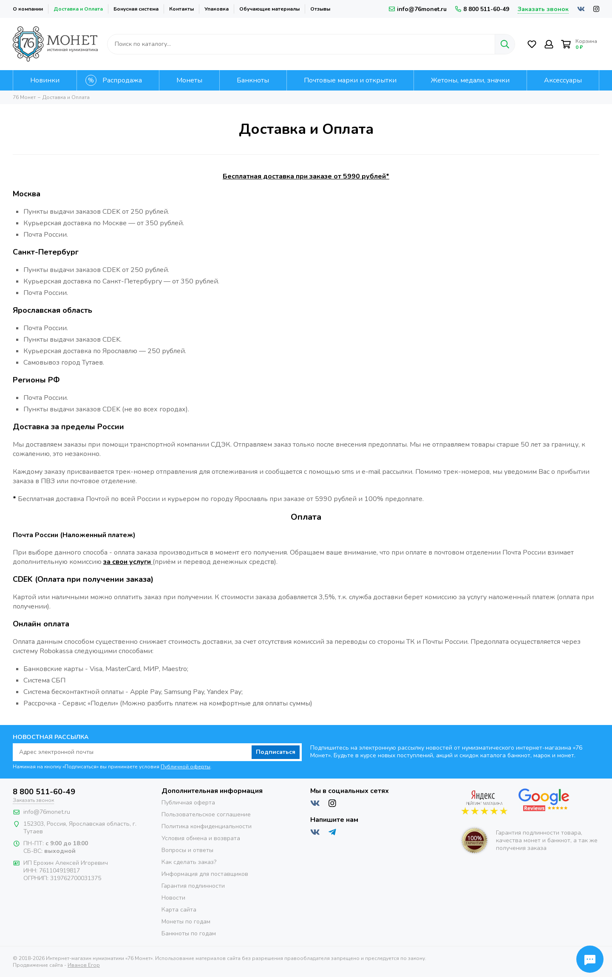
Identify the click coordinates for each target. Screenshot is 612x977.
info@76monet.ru (418, 9)
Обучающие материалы (269, 9)
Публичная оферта (188, 803)
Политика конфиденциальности (207, 826)
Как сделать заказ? (189, 862)
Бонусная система (136, 9)
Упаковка (216, 9)
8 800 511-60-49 (482, 9)
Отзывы (320, 9)
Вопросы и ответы (187, 850)
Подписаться (275, 752)
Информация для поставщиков (205, 874)
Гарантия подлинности (193, 886)
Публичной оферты (185, 766)
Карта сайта (179, 910)
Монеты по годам (186, 922)
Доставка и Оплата (78, 9)
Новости (173, 898)
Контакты (181, 9)
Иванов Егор (84, 965)
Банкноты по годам (189, 933)
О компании (28, 9)
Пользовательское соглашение (206, 814)
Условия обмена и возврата (201, 838)
